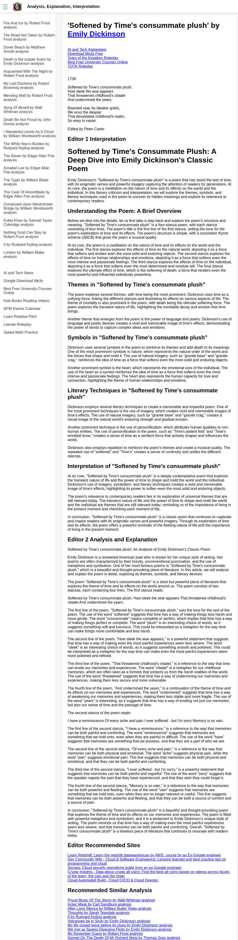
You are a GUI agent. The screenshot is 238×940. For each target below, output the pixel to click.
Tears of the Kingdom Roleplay (93, 58)
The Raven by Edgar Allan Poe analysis (28, 158)
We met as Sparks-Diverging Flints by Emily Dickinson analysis (120, 929)
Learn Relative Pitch (20, 317)
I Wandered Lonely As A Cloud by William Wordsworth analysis (29, 134)
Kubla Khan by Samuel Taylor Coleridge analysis (27, 222)
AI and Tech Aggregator (87, 50)
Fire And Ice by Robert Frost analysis (26, 25)
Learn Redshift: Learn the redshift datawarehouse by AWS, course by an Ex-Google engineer (144, 855)
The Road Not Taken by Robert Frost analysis (29, 37)
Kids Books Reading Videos (26, 301)
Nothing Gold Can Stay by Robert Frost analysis (24, 235)
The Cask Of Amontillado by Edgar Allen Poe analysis (26, 194)
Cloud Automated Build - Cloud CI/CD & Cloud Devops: (113, 880)
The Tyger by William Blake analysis (26, 182)
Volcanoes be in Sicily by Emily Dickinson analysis (109, 921)
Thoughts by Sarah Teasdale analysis (98, 913)
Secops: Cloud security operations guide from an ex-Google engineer (125, 868)
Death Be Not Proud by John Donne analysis (27, 122)
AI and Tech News (18, 273)
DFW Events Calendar (21, 309)
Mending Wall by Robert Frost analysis (28, 98)
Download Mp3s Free (85, 54)
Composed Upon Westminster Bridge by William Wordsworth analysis (28, 208)
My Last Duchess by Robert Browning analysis (26, 85)
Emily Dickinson (96, 34)
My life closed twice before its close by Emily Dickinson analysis (120, 925)
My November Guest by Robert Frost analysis (105, 934)
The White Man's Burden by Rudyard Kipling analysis (26, 146)
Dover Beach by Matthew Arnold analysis (24, 49)
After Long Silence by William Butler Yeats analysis (109, 909)
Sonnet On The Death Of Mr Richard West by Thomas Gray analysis (124, 938)
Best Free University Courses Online (27, 291)
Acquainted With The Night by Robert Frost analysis (28, 73)
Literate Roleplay (17, 324)
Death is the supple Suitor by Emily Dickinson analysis (27, 61)
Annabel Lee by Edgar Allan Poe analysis (26, 170)
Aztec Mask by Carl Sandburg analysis (99, 904)
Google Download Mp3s (23, 281)
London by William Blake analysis (23, 254)
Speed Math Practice (20, 332)
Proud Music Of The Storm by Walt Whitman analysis (111, 900)
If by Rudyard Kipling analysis (27, 245)
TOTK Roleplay (80, 66)
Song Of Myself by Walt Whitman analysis (22, 110)
